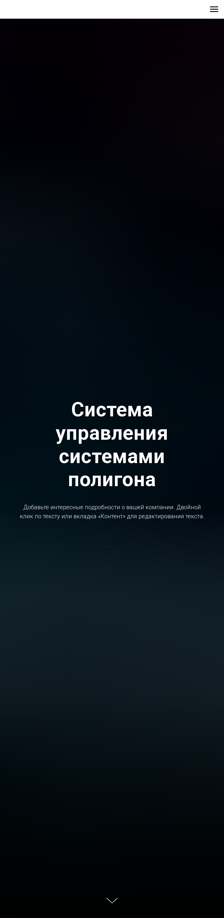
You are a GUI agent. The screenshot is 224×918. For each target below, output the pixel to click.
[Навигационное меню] (214, 9)
